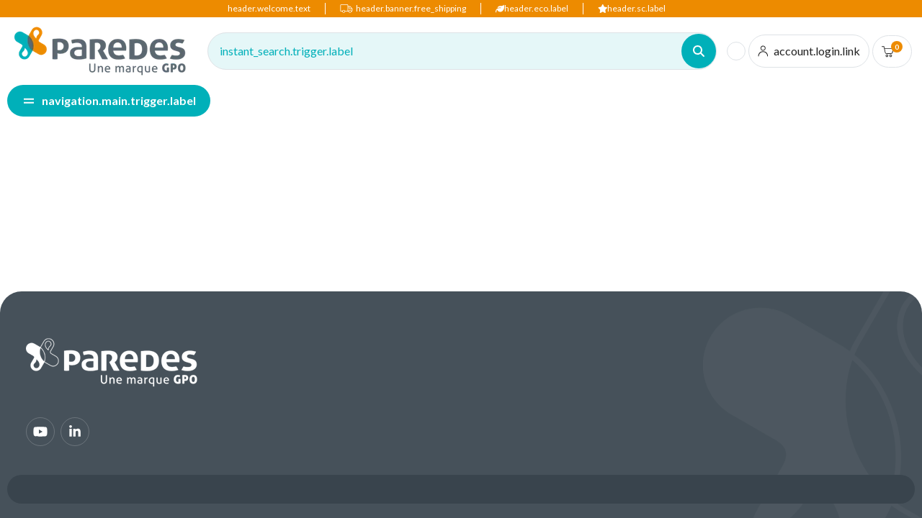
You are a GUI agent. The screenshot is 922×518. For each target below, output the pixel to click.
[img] (100, 51)
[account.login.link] (809, 51)
